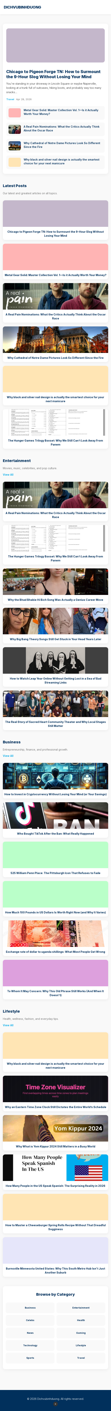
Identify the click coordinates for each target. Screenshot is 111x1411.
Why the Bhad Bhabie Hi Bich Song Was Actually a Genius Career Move (55, 599)
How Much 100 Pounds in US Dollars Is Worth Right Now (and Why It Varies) (55, 912)
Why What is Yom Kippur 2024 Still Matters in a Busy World (55, 1146)
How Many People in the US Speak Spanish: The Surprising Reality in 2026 (55, 1185)
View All (8, 474)
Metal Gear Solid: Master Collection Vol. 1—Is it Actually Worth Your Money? (55, 275)
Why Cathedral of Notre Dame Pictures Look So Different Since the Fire (55, 357)
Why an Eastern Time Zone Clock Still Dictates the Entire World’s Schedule (55, 1107)
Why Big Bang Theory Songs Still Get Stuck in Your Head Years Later (55, 639)
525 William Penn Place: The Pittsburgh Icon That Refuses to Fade (55, 873)
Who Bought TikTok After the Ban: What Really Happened (55, 833)
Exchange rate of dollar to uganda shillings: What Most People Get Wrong (55, 951)
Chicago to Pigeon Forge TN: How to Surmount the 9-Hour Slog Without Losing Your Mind (53, 74)
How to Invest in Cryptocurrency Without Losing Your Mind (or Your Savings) (55, 794)
